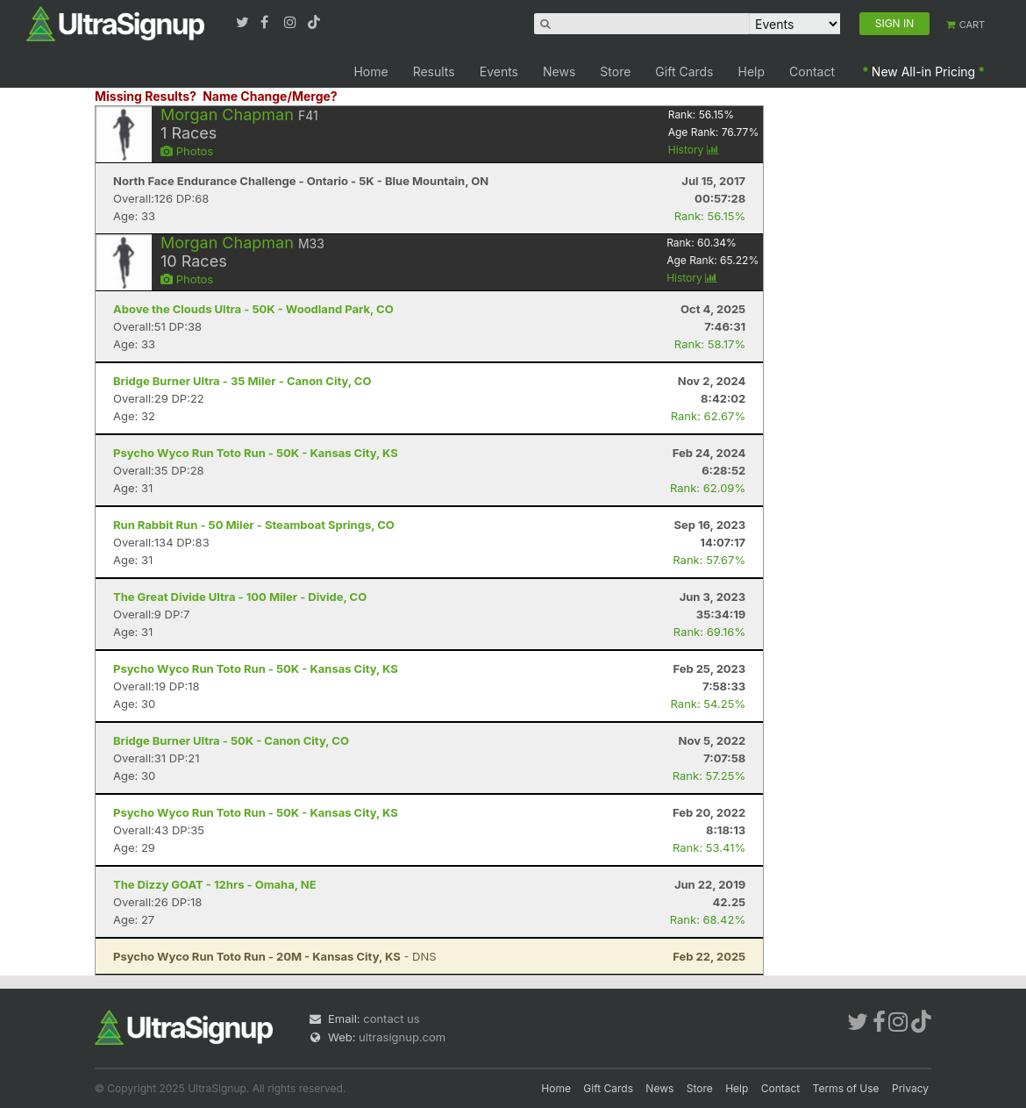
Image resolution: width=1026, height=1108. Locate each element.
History (693, 149)
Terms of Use (846, 1088)
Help (752, 71)
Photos (186, 151)
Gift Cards (684, 71)
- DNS (275, 956)
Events (499, 71)
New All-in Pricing (923, 71)
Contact (812, 71)
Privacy (910, 1088)
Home (370, 71)
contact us (391, 1018)
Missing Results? (145, 96)
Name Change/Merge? (270, 96)
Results (434, 71)
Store (615, 71)
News (559, 71)
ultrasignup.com (402, 1037)
